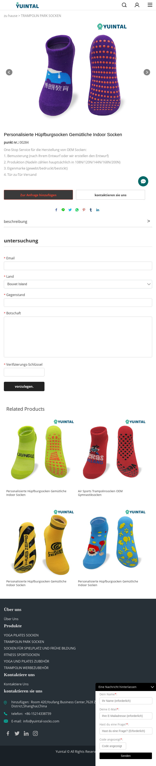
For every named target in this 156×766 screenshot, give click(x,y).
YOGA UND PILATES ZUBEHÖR (26, 661)
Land (9, 276)
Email (9, 258)
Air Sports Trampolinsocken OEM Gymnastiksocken (100, 493)
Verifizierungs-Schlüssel (23, 364)
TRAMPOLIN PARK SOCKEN (41, 15)
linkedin (98, 210)
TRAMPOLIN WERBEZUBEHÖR (26, 668)
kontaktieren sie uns (110, 195)
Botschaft (12, 313)
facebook (56, 210)
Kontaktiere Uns (16, 684)
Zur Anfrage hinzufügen (38, 195)
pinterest (84, 210)
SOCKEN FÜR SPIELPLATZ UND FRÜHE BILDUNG (40, 648)
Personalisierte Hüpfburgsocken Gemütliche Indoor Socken (36, 493)
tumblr (91, 210)
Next (147, 72)
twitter (70, 210)
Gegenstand (14, 295)
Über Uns (11, 619)
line (63, 210)
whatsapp (77, 210)
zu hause (10, 15)
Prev (9, 72)
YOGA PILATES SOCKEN (21, 635)
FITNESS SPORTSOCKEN (22, 655)
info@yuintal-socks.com (41, 721)
